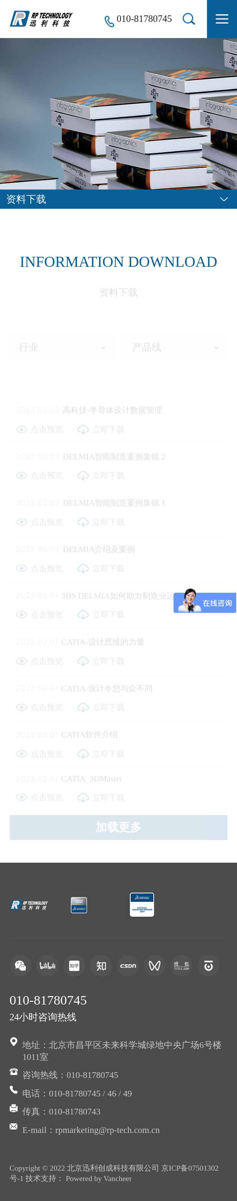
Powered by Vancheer (99, 1178)
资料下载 (26, 199)
